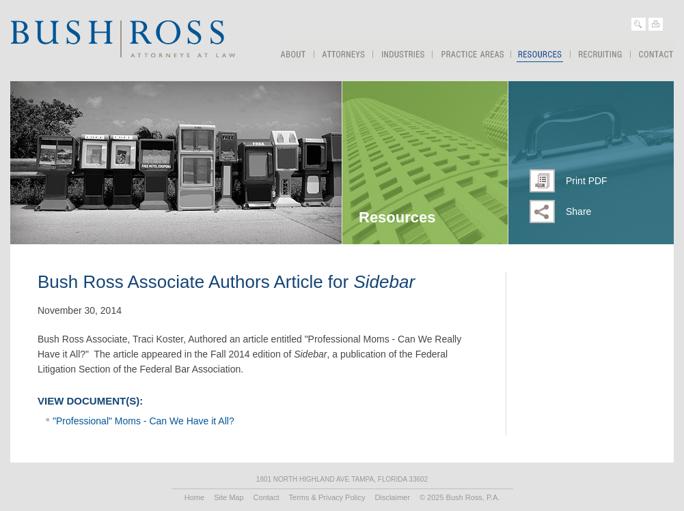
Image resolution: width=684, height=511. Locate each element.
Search (638, 24)
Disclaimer (392, 497)
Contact (653, 54)
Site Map (228, 497)
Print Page (656, 24)
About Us (297, 54)
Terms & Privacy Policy (327, 497)
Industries (403, 54)
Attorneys (343, 54)
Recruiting (601, 54)
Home (194, 497)
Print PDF (586, 180)
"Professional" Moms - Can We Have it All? (143, 420)
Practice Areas (472, 54)
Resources (541, 51)
